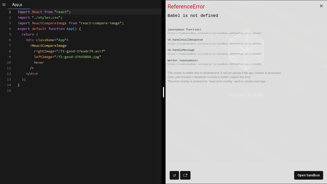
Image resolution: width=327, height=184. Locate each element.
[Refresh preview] (174, 175)
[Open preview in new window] (185, 175)
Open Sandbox (308, 175)
